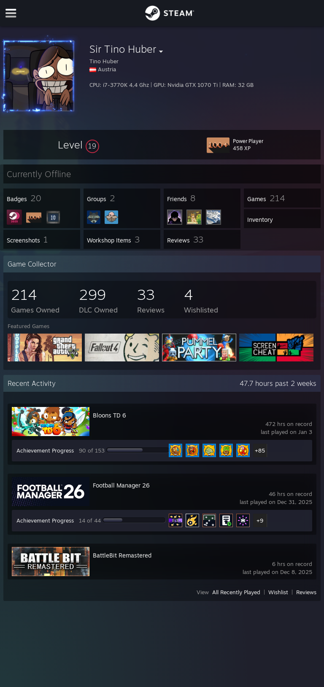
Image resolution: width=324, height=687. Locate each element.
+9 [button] (259, 520)
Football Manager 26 (121, 485)
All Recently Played (236, 592)
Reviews (306, 592)
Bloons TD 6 (109, 415)
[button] (78, 144)
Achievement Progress (45, 450)
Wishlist (278, 592)
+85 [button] (260, 450)
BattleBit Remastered (122, 555)
